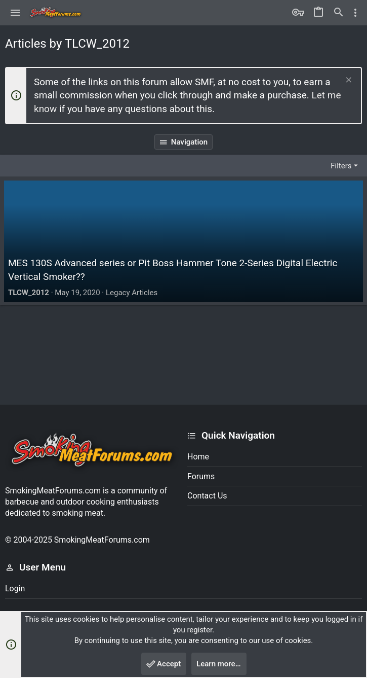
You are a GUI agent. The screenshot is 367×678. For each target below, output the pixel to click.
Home (198, 456)
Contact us (207, 496)
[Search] (339, 12)
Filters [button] (341, 165)
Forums (201, 476)
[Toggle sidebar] (355, 13)
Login (15, 588)
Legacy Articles (131, 292)
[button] (15, 13)
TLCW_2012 (28, 292)
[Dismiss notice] (347, 81)
